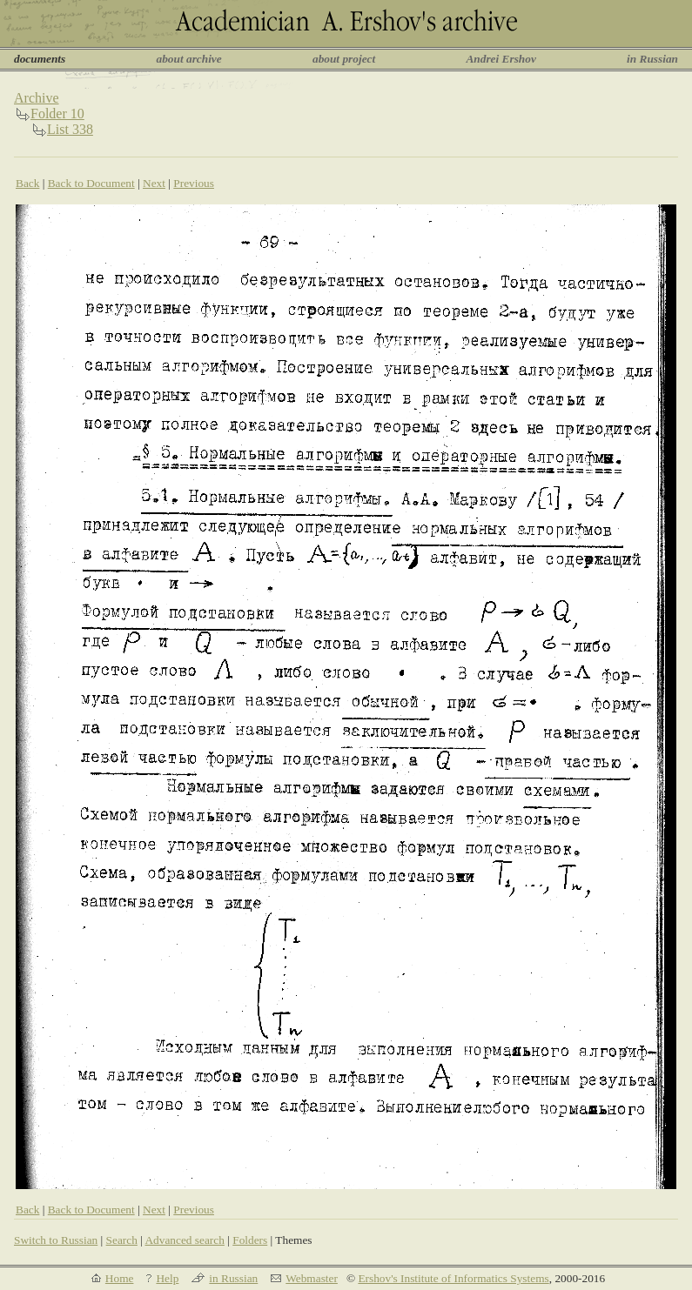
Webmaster (312, 1278)
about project (343, 58)
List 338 (70, 129)
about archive (189, 58)
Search (122, 1240)
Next (154, 183)
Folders (249, 1240)
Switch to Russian (55, 1240)
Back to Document (91, 183)
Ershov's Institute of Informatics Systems (453, 1278)
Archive (36, 97)
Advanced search (184, 1240)
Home (119, 1278)
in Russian (652, 58)
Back (27, 183)
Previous (193, 183)
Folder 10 (57, 113)
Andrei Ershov (500, 58)
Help (167, 1278)
